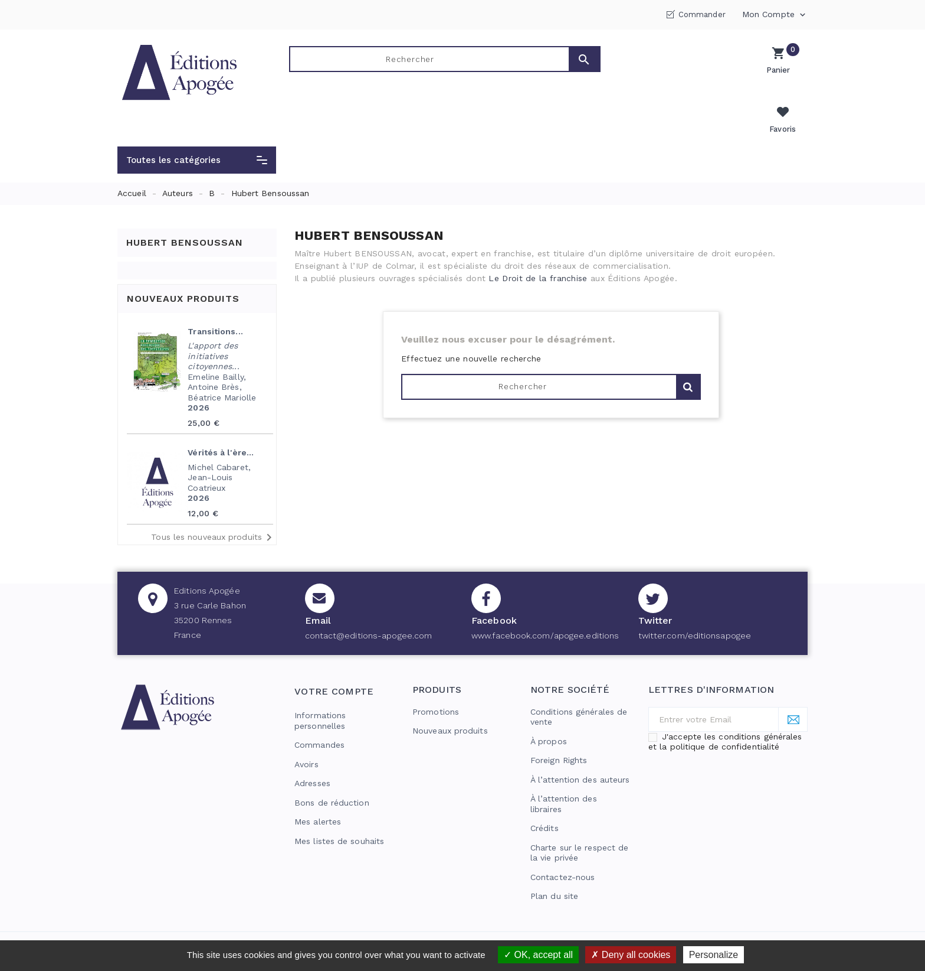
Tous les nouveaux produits (213, 510)
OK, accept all (538, 955)
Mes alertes (317, 794)
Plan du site (554, 869)
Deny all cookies (630, 955)
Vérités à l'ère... (221, 425)
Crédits (544, 801)
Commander (702, 14)
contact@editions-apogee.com (368, 608)
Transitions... (215, 303)
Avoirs (306, 737)
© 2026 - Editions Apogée (171, 927)
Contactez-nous (562, 850)
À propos (548, 714)
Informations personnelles (320, 693)
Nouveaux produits (450, 703)
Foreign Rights (558, 733)
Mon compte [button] (775, 14)
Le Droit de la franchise (537, 251)
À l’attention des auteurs (580, 752)
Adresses (312, 756)
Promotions (435, 684)
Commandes (319, 717)
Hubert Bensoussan (184, 214)
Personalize (714, 955)
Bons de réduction (331, 775)
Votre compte (334, 664)
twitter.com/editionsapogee (695, 608)
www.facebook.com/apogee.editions (545, 608)
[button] (196, 132)
